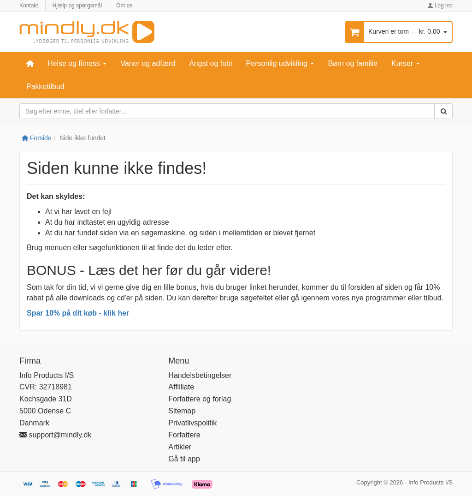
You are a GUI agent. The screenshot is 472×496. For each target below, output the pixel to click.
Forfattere (184, 435)
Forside (37, 138)
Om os (124, 5)
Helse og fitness (76, 63)
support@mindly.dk (55, 435)
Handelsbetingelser (199, 375)
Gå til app (184, 459)
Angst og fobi (210, 63)
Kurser (405, 63)
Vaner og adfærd (147, 63)
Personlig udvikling (280, 63)
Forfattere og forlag (199, 399)
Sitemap (181, 411)
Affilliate (181, 387)
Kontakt (28, 5)
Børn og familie (353, 63)
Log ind (440, 5)
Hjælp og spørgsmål (77, 5)
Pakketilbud (45, 86)
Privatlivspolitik (192, 423)
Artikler (179, 447)
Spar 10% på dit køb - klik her (78, 313)
